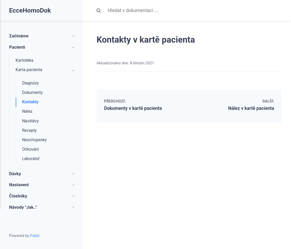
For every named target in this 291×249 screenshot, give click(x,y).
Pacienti (17, 47)
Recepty (29, 130)
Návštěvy (30, 120)
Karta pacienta (29, 69)
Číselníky (18, 196)
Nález (27, 111)
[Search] (195, 10)
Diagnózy (30, 83)
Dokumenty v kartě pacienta (133, 108)
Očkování (30, 149)
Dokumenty (32, 92)
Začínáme (18, 35)
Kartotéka (24, 60)
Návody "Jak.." (23, 207)
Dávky (15, 173)
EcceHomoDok (30, 10)
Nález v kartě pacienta (250, 108)
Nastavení (19, 184)
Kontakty (30, 101)
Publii (34, 235)
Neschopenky (34, 139)
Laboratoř (31, 158)
